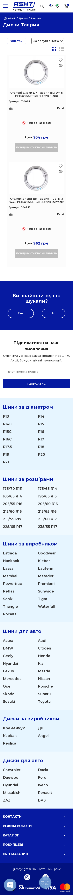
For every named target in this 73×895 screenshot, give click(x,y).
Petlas (8, 591)
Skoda (8, 694)
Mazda (44, 671)
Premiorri (46, 584)
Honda (44, 656)
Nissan (44, 679)
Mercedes (12, 679)
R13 (6, 416)
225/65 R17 (12, 527)
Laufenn (45, 568)
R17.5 (7, 447)
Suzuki (9, 701)
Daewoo (10, 777)
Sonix (8, 599)
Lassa (8, 568)
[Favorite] (57, 6)
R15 (41, 424)
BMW (8, 648)
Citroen (44, 648)
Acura (8, 641)
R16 (41, 432)
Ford (42, 777)
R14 (41, 416)
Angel (43, 736)
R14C (7, 424)
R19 (6, 454)
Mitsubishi (12, 793)
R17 (41, 439)
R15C (7, 432)
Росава (10, 614)
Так (21, 313)
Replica (9, 743)
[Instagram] (27, 877)
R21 (6, 462)
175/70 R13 (12, 489)
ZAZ (7, 800)
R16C (7, 439)
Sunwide (46, 591)
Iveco (43, 785)
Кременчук (14, 728)
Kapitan (10, 736)
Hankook (11, 561)
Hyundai (10, 663)
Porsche (45, 686)
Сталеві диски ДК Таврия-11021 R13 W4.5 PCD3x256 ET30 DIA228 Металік (36, 200)
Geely (8, 656)
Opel (7, 686)
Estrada (10, 553)
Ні (53, 313)
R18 (41, 447)
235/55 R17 (47, 527)
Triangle (10, 606)
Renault (45, 793)
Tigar (42, 599)
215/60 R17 (47, 519)
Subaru (44, 694)
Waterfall (46, 606)
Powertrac (12, 584)
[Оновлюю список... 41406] (60, 65)
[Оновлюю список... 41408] (60, 171)
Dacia (43, 770)
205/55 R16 (12, 504)
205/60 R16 (48, 504)
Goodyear (47, 553)
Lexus (8, 671)
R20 (41, 454)
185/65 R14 (12, 496)
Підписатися (37, 383)
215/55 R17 (12, 519)
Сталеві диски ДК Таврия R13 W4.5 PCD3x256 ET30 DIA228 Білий (36, 94)
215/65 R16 (47, 511)
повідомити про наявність (36, 147)
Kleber (44, 561)
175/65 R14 (47, 489)
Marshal (10, 576)
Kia (40, 663)
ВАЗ (42, 800)
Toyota (44, 701)
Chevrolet (12, 770)
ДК (41, 728)
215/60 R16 (12, 511)
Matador (46, 576)
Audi (42, 641)
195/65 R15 (47, 496)
